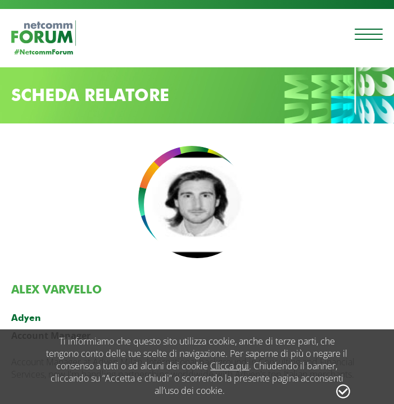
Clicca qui (229, 366)
